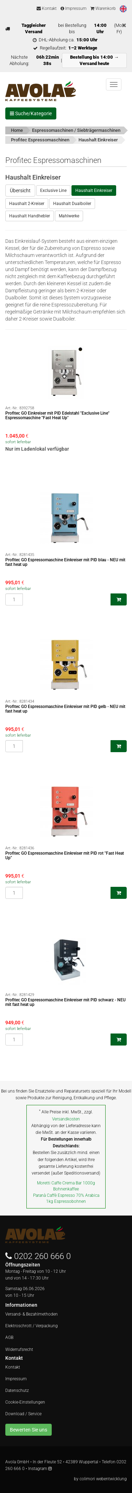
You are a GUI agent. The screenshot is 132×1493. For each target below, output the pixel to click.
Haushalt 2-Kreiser (26, 203)
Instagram (40, 1468)
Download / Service (23, 1413)
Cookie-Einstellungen (25, 1402)
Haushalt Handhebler (29, 215)
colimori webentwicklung (103, 1478)
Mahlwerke (69, 215)
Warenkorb (103, 8)
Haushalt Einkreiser (93, 190)
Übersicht (20, 190)
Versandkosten (66, 1119)
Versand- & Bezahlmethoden (31, 1314)
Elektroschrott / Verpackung (31, 1325)
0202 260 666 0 (42, 1256)
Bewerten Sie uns (28, 1430)
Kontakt (47, 8)
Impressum (74, 8)
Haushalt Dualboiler (72, 203)
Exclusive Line (53, 190)
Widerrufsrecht (19, 1349)
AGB (9, 1337)
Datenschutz (17, 1390)
